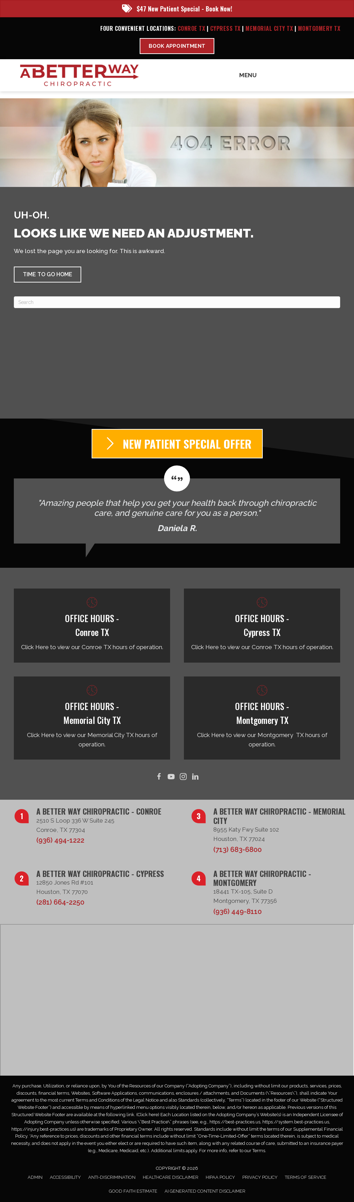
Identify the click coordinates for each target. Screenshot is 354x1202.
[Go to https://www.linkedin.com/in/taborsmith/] (195, 777)
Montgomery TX (319, 28)
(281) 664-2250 (60, 902)
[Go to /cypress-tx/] (262, 625)
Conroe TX (191, 28)
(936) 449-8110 (237, 911)
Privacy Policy (260, 1177)
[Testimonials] (177, 504)
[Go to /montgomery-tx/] (262, 718)
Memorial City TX (270, 28)
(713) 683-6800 (237, 849)
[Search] (177, 302)
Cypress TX (225, 28)
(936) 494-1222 (60, 840)
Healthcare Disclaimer (170, 1177)
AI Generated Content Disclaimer (205, 1191)
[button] (47, 274)
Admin (35, 1177)
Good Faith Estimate (133, 1191)
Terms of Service (305, 1177)
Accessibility (65, 1177)
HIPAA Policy (220, 1177)
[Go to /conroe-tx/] (92, 625)
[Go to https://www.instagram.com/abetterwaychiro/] (183, 777)
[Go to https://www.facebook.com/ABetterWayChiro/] (159, 777)
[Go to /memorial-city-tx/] (92, 718)
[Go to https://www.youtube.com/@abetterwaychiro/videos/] (171, 777)
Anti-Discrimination (112, 1177)
